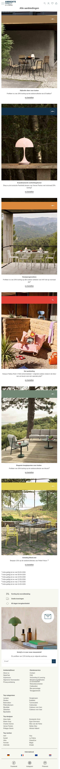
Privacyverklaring (9, 682)
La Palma (32, 738)
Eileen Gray (7, 721)
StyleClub (6, 675)
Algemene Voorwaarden (11, 680)
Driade (31, 745)
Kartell (5, 738)
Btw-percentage (35, 688)
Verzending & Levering (37, 677)
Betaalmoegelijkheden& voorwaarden (37, 680)
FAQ (31, 675)
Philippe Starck (8, 728)
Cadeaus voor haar (35, 709)
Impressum (7, 677)
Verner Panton (8, 726)
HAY (4, 736)
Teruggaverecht (35, 690)
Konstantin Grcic (34, 719)
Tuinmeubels (33, 702)
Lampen (6, 698)
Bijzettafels (7, 712)
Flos (30, 736)
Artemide (6, 745)
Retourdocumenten (36, 684)
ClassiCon (32, 740)
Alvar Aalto (6, 719)
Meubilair (6, 707)
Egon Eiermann (34, 721)
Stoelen (5, 700)
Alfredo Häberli (34, 728)
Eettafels (32, 700)
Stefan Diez (33, 726)
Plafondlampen (8, 705)
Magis (31, 742)
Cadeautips (33, 705)
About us (6, 673)
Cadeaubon (34, 686)
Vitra (4, 740)
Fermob (5, 742)
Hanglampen (33, 698)
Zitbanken (6, 709)
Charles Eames (8, 724)
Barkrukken (7, 702)
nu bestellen (29, 97)
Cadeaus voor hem (35, 707)
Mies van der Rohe (35, 724)
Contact (32, 673)
